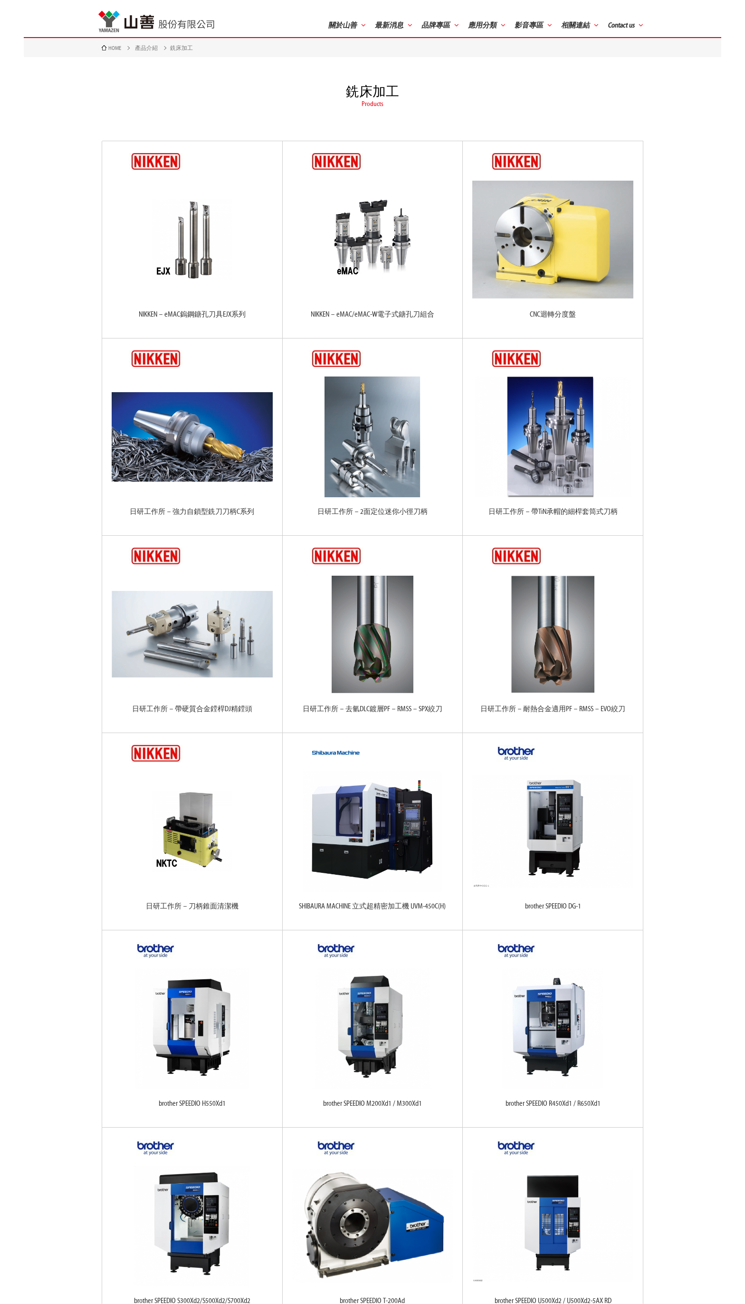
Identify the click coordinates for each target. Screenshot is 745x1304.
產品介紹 (146, 48)
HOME (114, 48)
